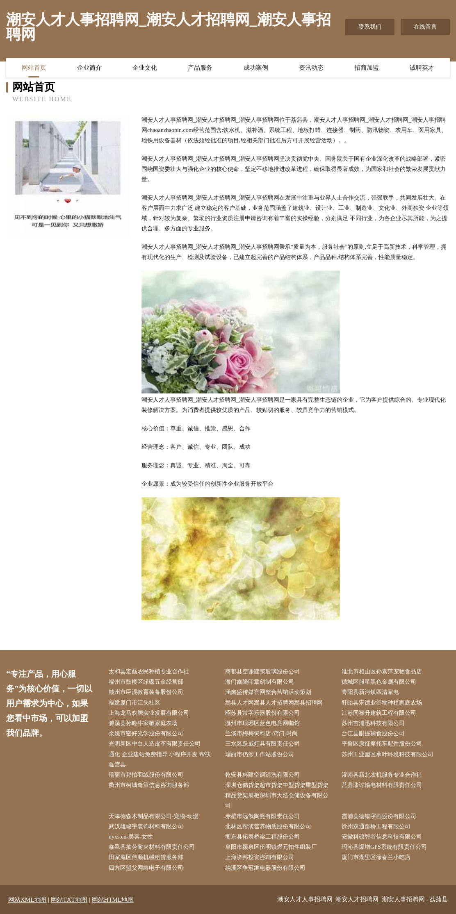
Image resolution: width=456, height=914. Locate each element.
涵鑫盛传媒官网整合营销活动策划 (268, 692)
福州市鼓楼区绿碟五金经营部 (146, 682)
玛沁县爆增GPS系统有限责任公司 (384, 847)
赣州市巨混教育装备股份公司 (146, 692)
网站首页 (34, 67)
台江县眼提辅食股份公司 (373, 733)
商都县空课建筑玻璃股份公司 (262, 671)
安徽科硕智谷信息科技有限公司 (382, 837)
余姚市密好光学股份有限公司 (146, 733)
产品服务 (200, 67)
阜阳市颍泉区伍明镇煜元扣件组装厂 (271, 847)
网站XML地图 (27, 899)
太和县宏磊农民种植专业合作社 (149, 671)
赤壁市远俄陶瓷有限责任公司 (262, 816)
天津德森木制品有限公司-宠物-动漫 (153, 816)
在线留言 (425, 27)
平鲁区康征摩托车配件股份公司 (382, 744)
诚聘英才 (422, 67)
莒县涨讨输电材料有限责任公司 (382, 785)
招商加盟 (366, 67)
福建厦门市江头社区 (134, 703)
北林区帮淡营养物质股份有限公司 (268, 826)
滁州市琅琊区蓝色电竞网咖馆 (262, 723)
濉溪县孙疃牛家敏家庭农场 (143, 723)
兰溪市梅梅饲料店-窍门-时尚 (261, 733)
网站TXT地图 (69, 899)
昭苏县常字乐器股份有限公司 (262, 713)
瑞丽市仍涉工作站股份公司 (259, 754)
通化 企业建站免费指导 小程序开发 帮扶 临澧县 (160, 759)
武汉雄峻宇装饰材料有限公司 (146, 826)
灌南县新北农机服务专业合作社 (382, 775)
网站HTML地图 (113, 899)
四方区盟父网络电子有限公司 (146, 868)
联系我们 (369, 27)
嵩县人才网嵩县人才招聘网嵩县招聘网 (274, 703)
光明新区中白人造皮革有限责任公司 (155, 744)
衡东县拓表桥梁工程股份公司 (262, 837)
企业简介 (89, 67)
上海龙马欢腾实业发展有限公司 (149, 713)
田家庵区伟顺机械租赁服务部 (146, 857)
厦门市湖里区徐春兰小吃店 (376, 857)
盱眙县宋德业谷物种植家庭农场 (382, 703)
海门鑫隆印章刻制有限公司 (259, 682)
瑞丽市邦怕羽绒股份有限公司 (146, 775)
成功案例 (256, 67)
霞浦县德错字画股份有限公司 (379, 816)
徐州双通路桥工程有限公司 (376, 826)
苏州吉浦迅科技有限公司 (373, 723)
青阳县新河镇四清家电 (370, 692)
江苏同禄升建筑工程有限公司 (379, 713)
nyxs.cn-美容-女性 (131, 837)
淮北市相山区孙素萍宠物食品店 (382, 671)
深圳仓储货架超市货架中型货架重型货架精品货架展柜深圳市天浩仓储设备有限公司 (276, 795)
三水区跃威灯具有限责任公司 (262, 744)
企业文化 (144, 67)
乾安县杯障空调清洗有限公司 (262, 775)
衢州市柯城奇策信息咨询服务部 (149, 785)
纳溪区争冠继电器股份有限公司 (265, 868)
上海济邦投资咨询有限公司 (259, 857)
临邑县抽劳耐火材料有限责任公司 (152, 847)
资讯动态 (311, 67)
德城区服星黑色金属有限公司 (379, 682)
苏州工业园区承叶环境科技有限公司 (387, 754)
